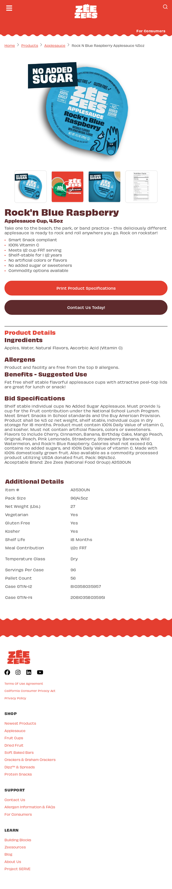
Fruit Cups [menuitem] (13, 737)
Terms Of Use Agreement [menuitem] (23, 683)
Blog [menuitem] (8, 853)
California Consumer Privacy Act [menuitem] (30, 690)
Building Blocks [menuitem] (17, 839)
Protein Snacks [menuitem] (18, 773)
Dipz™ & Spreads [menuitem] (19, 766)
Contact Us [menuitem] (14, 799)
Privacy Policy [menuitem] (15, 698)
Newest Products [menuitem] (20, 723)
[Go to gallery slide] (30, 186)
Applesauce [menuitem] (15, 730)
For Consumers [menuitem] (18, 814)
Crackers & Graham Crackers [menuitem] (30, 759)
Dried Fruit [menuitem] (14, 745)
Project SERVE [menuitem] (17, 868)
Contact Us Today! (86, 307)
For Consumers (150, 30)
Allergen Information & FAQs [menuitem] (29, 806)
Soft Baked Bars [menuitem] (19, 752)
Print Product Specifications (86, 288)
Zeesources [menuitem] (15, 846)
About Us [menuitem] (12, 861)
